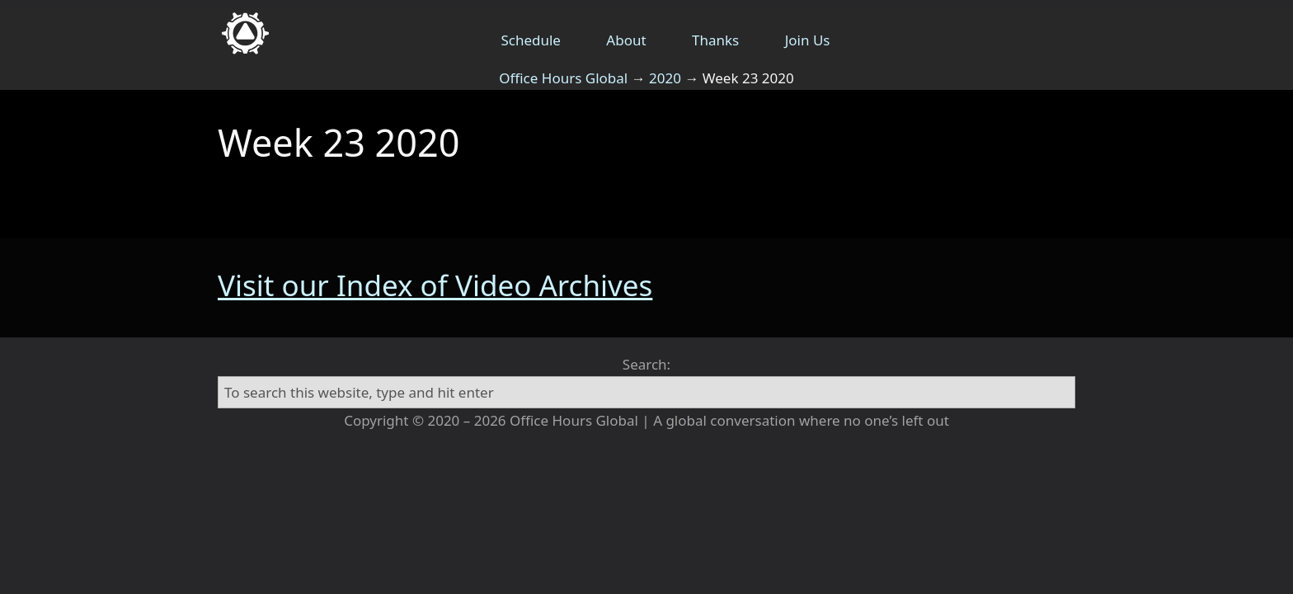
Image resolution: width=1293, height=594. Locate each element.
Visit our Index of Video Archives (435, 285)
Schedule (531, 40)
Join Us (807, 40)
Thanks (715, 40)
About (626, 40)
